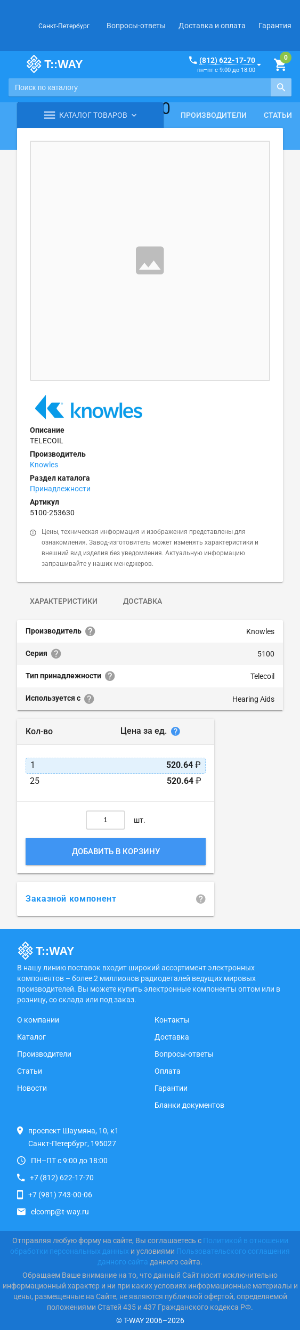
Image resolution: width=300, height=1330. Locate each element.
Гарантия (274, 25)
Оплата (168, 1071)
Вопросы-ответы (136, 25)
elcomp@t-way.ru (60, 1211)
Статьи (29, 1071)
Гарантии (171, 1088)
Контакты (172, 1020)
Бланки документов (189, 1105)
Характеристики (64, 601)
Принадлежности (60, 488)
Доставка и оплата (212, 25)
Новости (32, 1088)
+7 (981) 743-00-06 (60, 1194)
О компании (38, 1020)
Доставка (142, 601)
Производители (214, 115)
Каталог (31, 1037)
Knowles (44, 464)
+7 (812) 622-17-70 (62, 1177)
